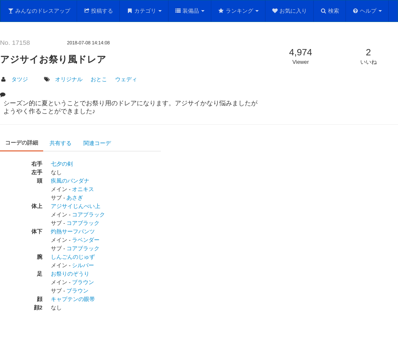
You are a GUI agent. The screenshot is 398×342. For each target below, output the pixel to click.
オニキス (83, 189)
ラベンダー (86, 240)
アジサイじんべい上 (75, 206)
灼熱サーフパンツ (73, 231)
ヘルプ (367, 11)
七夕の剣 (62, 164)
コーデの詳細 (21, 143)
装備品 (190, 11)
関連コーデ (97, 143)
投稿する (98, 11)
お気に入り (289, 11)
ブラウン (83, 282)
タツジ (19, 79)
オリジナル (69, 79)
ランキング (238, 11)
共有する (61, 143)
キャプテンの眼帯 (73, 299)
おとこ (99, 79)
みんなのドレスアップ (38, 11)
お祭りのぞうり (70, 274)
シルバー (83, 265)
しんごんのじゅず (73, 257)
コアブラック (88, 214)
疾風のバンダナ (70, 181)
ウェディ (126, 79)
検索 (329, 11)
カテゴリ (144, 11)
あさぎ (74, 197)
